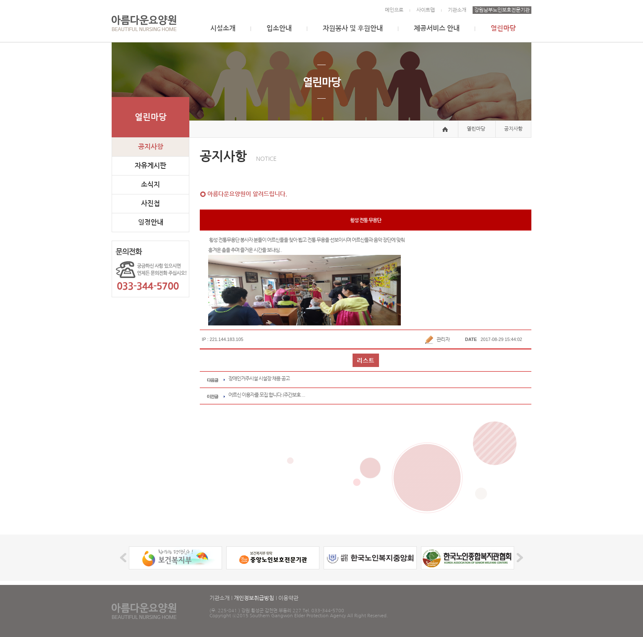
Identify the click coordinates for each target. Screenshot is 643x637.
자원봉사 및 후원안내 (353, 28)
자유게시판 (150, 166)
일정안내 (150, 222)
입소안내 (279, 28)
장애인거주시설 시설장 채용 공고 (259, 378)
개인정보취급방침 (254, 598)
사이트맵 (425, 10)
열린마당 (503, 28)
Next (518, 557)
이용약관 (288, 598)
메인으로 (394, 10)
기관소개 (457, 10)
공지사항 (150, 147)
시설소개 (222, 28)
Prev (124, 557)
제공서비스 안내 (437, 28)
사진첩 (150, 203)
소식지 (150, 184)
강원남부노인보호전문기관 (502, 10)
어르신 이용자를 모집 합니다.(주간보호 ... (266, 395)
